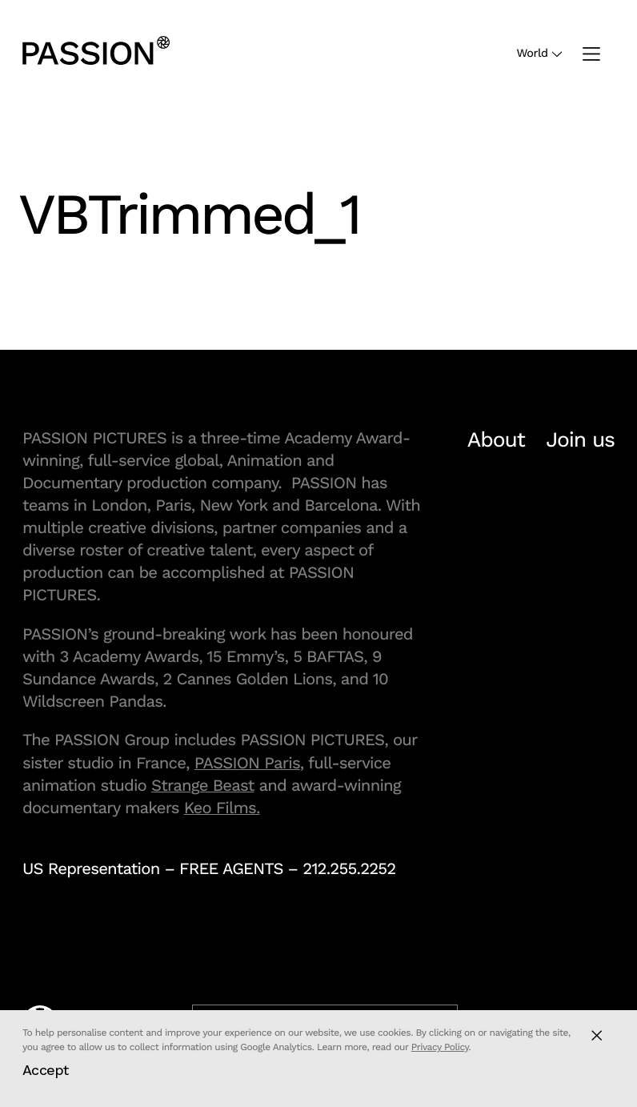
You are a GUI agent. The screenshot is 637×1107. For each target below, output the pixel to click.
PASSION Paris (247, 762)
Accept (45, 1069)
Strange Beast (202, 785)
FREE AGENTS (231, 868)
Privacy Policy (440, 1047)
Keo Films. (222, 807)
